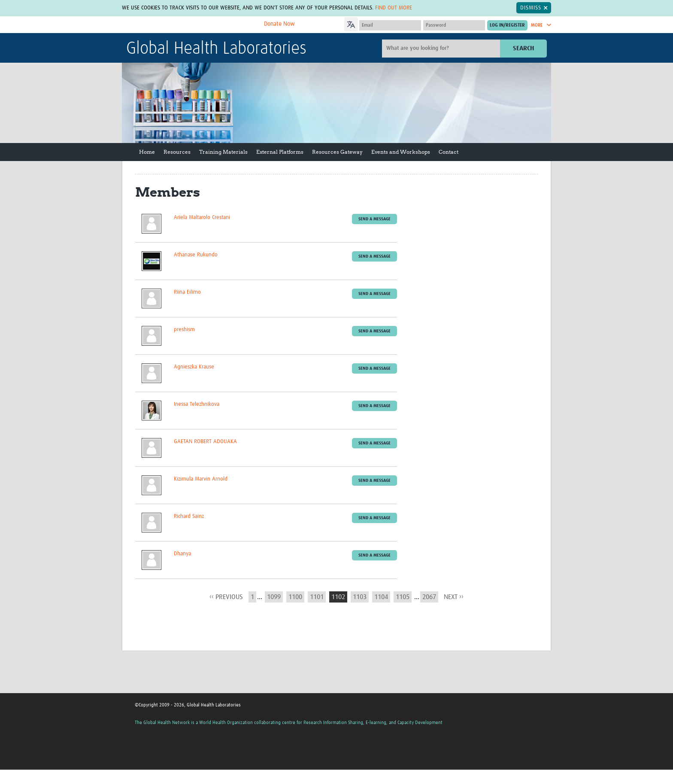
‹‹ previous (226, 596)
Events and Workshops (400, 152)
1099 (274, 596)
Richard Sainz (189, 516)
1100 (295, 596)
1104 (381, 596)
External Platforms (279, 152)
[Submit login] (507, 25)
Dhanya (182, 554)
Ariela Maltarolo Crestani (202, 217)
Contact (448, 152)
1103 (360, 596)
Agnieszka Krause (194, 367)
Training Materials (223, 152)
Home (147, 152)
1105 (402, 596)
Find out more (393, 8)
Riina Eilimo (187, 292)
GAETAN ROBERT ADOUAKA (205, 441)
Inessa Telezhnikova (196, 404)
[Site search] (442, 49)
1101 (317, 596)
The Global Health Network (190, 25)
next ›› (454, 596)
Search (523, 48)
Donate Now (279, 24)
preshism (184, 329)
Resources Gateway (337, 152)
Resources (177, 152)
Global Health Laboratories (216, 49)
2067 (429, 596)
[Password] (454, 25)
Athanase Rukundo (196, 255)
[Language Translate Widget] (375, 23)
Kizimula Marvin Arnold (200, 479)
